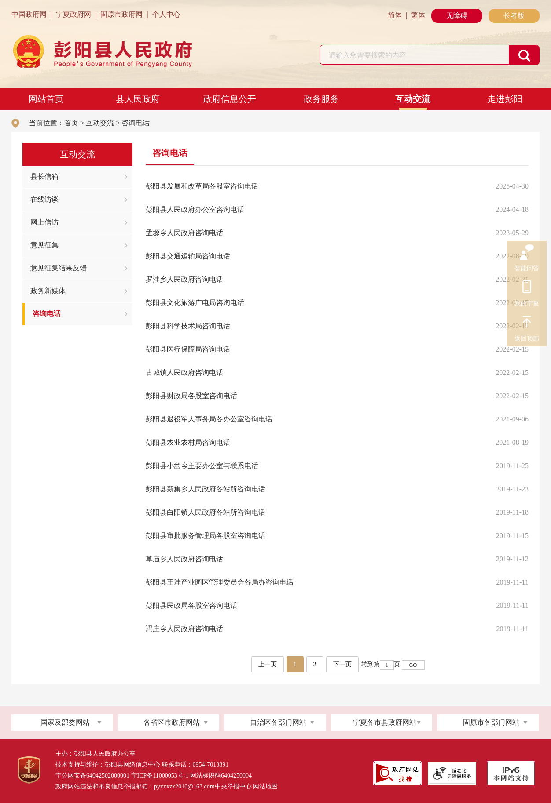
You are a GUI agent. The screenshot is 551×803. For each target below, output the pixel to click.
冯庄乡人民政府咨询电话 (184, 628)
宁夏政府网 (73, 14)
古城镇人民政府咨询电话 (184, 372)
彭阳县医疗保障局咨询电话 (188, 349)
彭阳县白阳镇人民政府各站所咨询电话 (205, 512)
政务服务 (321, 99)
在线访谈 (44, 199)
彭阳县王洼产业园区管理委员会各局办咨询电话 (220, 582)
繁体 (418, 15)
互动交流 (412, 99)
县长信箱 (44, 176)
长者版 (514, 15)
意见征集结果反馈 (58, 268)
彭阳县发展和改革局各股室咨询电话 (202, 186)
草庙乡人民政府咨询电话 (184, 559)
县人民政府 (138, 99)
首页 (71, 123)
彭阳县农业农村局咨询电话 (188, 442)
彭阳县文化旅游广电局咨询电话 (195, 302)
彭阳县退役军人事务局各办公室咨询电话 (209, 419)
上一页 (267, 664)
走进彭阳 (504, 99)
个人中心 (166, 14)
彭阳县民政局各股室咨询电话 (191, 605)
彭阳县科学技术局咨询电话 (188, 326)
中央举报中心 (233, 786)
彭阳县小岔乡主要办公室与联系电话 (202, 465)
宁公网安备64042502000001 (92, 775)
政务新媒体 (48, 290)
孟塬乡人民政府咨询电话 (184, 232)
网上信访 (44, 222)
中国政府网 (29, 14)
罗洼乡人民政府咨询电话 (184, 279)
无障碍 (456, 15)
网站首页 (46, 99)
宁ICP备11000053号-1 (160, 775)
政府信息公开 (229, 99)
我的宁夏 (527, 288)
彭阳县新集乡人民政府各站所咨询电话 (205, 489)
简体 (395, 15)
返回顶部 (527, 323)
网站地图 (265, 786)
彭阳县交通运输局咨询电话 (188, 256)
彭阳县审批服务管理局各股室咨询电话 (205, 535)
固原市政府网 (121, 14)
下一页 (342, 664)
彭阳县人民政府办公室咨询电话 (195, 209)
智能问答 (527, 253)
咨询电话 (135, 123)
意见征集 (44, 245)
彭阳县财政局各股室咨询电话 (191, 396)
